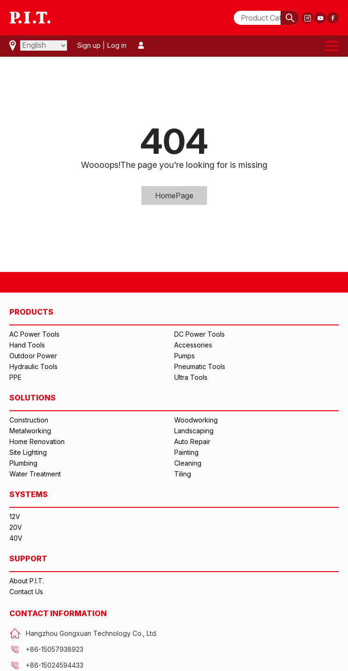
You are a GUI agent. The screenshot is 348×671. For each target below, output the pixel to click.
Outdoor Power (33, 356)
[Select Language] (43, 45)
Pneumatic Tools (199, 366)
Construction (28, 420)
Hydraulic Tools (33, 366)
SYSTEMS (28, 494)
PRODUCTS (31, 312)
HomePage (174, 195)
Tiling (182, 474)
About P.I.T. (26, 581)
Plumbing (23, 463)
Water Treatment (35, 474)
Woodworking (196, 420)
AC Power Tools (34, 334)
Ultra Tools (190, 377)
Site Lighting (28, 452)
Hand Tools (27, 345)
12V (14, 516)
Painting (186, 452)
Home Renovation (37, 441)
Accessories (193, 345)
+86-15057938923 (46, 649)
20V (15, 527)
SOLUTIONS (32, 397)
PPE (15, 377)
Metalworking (30, 431)
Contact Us (26, 592)
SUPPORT (28, 558)
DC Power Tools (199, 334)
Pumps (184, 356)
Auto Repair (192, 441)
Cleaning (187, 463)
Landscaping (194, 431)
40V (15, 538)
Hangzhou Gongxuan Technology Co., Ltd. (83, 633)
